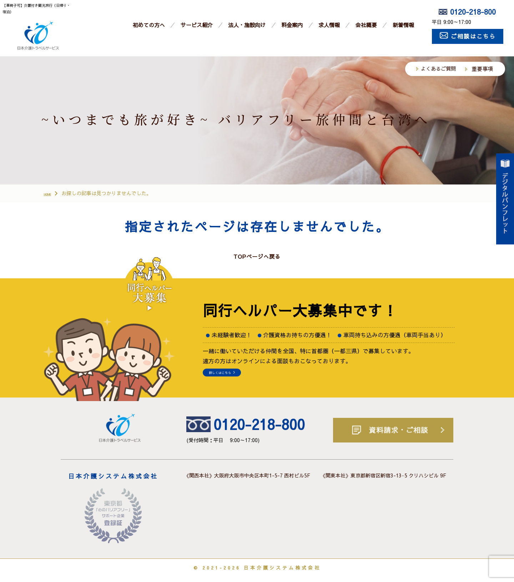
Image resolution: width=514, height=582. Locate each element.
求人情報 (329, 25)
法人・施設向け (247, 25)
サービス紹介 (197, 25)
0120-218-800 (467, 11)
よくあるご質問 (438, 68)
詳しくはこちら (234, 378)
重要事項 (482, 68)
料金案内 (292, 25)
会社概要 (366, 25)
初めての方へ (149, 25)
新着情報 (403, 25)
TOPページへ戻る (257, 257)
